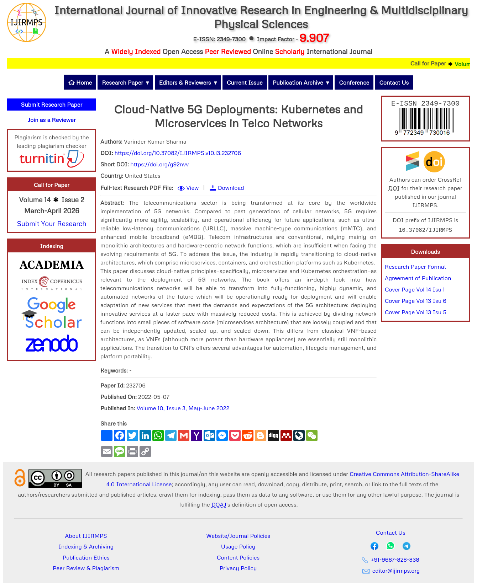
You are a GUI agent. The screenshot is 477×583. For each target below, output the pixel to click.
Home (80, 82)
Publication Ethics (86, 557)
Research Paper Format (415, 268)
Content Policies (238, 557)
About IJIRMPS (86, 535)
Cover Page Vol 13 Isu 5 (415, 313)
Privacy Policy (238, 568)
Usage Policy (238, 546)
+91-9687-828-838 (390, 559)
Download (231, 187)
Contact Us (394, 82)
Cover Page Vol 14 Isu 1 (415, 290)
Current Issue (245, 82)
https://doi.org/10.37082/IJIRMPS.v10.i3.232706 (178, 152)
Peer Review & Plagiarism (86, 568)
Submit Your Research (51, 223)
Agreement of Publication (418, 279)
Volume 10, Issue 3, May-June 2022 (183, 408)
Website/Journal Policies (238, 535)
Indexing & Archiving (86, 546)
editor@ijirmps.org (390, 570)
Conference (354, 82)
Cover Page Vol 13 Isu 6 (415, 302)
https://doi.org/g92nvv (159, 164)
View (192, 187)
